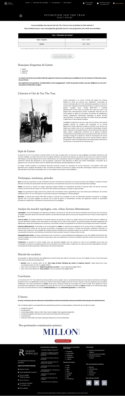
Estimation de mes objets (40, 2)
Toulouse (69, 373)
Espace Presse (84, 393)
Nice (67, 371)
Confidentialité (70, 393)
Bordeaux (69, 352)
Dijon (68, 369)
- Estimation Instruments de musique (49, 378)
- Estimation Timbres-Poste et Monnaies (50, 358)
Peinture (24, 73)
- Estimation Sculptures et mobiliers (48, 374)
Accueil (28, 2)
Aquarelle (25, 71)
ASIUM (91, 371)
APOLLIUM (92, 373)
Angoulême (70, 357)
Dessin (24, 69)
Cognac (68, 359)
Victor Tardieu (83, 108)
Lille (67, 377)
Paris (68, 366)
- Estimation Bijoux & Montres (49, 350)
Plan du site (77, 393)
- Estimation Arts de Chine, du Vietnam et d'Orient (49, 362)
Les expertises (56, 2)
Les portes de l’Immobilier (97, 354)
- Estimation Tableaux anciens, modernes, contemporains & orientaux (50, 354)
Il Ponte (91, 375)
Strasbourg (70, 379)
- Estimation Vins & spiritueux (49, 382)
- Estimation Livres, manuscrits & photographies (50, 370)
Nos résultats (67, 2)
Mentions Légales (61, 393)
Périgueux (69, 355)
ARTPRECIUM (93, 369)
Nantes (68, 375)
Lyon (67, 367)
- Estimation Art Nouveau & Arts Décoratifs (50, 366)
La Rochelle (70, 354)
